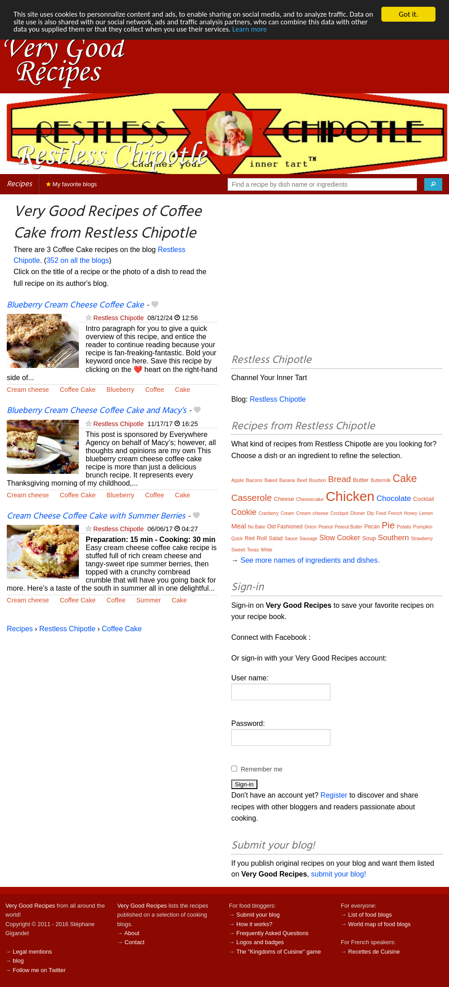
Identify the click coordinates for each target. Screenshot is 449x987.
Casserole (251, 498)
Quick (237, 538)
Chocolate (393, 498)
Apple (237, 480)
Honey (410, 513)
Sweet (238, 549)
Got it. (408, 14)
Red (250, 538)
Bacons (254, 480)
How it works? (254, 924)
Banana (287, 480)
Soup (369, 538)
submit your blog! (338, 874)
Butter (361, 480)
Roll (261, 538)
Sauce (291, 538)
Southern (393, 537)
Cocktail (423, 499)
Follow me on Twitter (39, 970)
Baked (271, 480)
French (395, 513)
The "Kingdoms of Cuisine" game (278, 951)
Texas (253, 549)
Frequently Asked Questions (272, 933)
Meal (238, 526)
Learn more (275, 30)
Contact (134, 942)
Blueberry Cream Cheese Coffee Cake (75, 305)
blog (18, 960)
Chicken (349, 496)
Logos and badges (260, 942)
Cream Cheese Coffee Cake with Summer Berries (96, 516)
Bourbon (317, 480)
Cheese (284, 499)
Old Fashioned (284, 526)
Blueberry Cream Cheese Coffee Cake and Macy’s (96, 411)
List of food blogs (370, 914)
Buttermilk (380, 480)
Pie (388, 525)
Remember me (262, 769)
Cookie (244, 512)
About (131, 933)
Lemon (426, 513)
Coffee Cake (78, 389)
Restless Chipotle (118, 317)
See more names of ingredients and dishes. (310, 560)
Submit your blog (257, 914)
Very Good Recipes (30, 905)
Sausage (308, 538)
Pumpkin (422, 526)
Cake (182, 389)
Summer (148, 600)
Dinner (357, 513)
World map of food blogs (379, 924)
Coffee (154, 389)
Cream (287, 513)
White (267, 549)
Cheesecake (310, 499)
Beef (302, 480)
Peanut (325, 526)
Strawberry (422, 538)
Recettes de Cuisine (374, 951)
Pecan (372, 526)
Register (334, 795)
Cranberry (268, 513)
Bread (339, 479)
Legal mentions (32, 951)
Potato (404, 526)
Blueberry (120, 389)
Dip (370, 513)
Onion (310, 526)
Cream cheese (28, 389)
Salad (276, 538)
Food (381, 513)
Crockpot (339, 513)
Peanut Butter (348, 526)
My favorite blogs (71, 184)
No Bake (256, 526)
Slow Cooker (339, 538)
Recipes (19, 184)
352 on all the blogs (77, 260)
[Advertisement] (336, 275)
